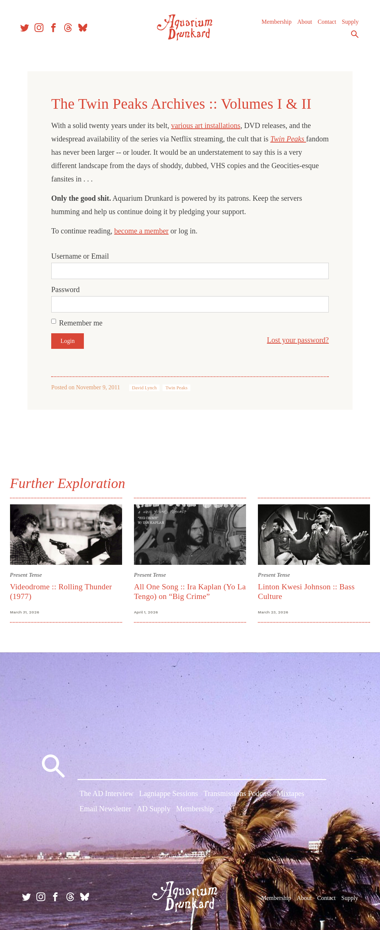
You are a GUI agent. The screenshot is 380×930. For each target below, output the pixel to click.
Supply (345, 26)
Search (350, 38)
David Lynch (144, 387)
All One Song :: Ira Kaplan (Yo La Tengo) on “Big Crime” (185, 591)
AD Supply (154, 810)
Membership (272, 26)
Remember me (80, 323)
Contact (322, 26)
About (300, 26)
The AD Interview (106, 794)
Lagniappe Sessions (168, 794)
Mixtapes (290, 794)
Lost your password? (298, 340)
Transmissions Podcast (237, 794)
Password (65, 289)
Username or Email (80, 256)
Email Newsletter (105, 810)
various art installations (205, 125)
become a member (141, 231)
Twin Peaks (288, 139)
